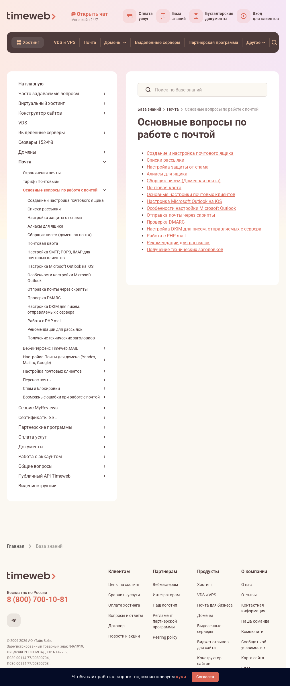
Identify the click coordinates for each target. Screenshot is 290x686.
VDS (22, 123)
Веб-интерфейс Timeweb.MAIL (50, 348)
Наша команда (255, 621)
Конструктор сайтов (40, 113)
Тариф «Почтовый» (41, 181)
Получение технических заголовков (61, 338)
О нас (246, 584)
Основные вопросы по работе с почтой (60, 190)
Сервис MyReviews (38, 408)
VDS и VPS (206, 595)
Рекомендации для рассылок (55, 329)
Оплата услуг (32, 437)
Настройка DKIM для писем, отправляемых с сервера (204, 229)
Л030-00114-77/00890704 (28, 658)
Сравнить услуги (124, 595)
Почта (25, 162)
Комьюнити (252, 631)
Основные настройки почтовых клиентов (191, 194)
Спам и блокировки (41, 388)
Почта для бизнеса (215, 605)
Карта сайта (252, 658)
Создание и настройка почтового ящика (66, 200)
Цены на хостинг (124, 584)
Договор (116, 626)
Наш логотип (165, 605)
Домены (27, 152)
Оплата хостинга (124, 605)
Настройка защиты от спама (55, 217)
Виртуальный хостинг (41, 103)
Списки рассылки (44, 209)
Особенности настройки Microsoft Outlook (191, 208)
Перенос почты (37, 380)
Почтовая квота (43, 243)
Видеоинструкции (37, 485)
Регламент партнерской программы (165, 621)
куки (181, 676)
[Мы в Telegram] (14, 620)
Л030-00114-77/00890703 (28, 664)
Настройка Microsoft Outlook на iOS (60, 266)
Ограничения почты (42, 173)
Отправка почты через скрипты (58, 289)
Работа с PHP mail (44, 320)
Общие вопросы (35, 466)
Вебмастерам (165, 584)
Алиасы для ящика (45, 226)
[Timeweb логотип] (31, 16)
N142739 (60, 652)
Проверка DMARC (44, 298)
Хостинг (204, 584)
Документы (30, 446)
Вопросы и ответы (125, 615)
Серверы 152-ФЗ (35, 142)
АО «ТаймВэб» (39, 641)
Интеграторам (166, 595)
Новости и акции (124, 636)
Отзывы (249, 595)
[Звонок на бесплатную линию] (50, 599)
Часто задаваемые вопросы (48, 93)
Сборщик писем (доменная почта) (60, 234)
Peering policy (165, 637)
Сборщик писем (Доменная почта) (184, 180)
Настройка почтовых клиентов (52, 371)
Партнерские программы (45, 427)
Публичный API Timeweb (44, 476)
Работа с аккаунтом (40, 456)
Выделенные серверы (41, 132)
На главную (31, 84)
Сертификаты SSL (37, 417)
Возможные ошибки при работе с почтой (61, 397)
